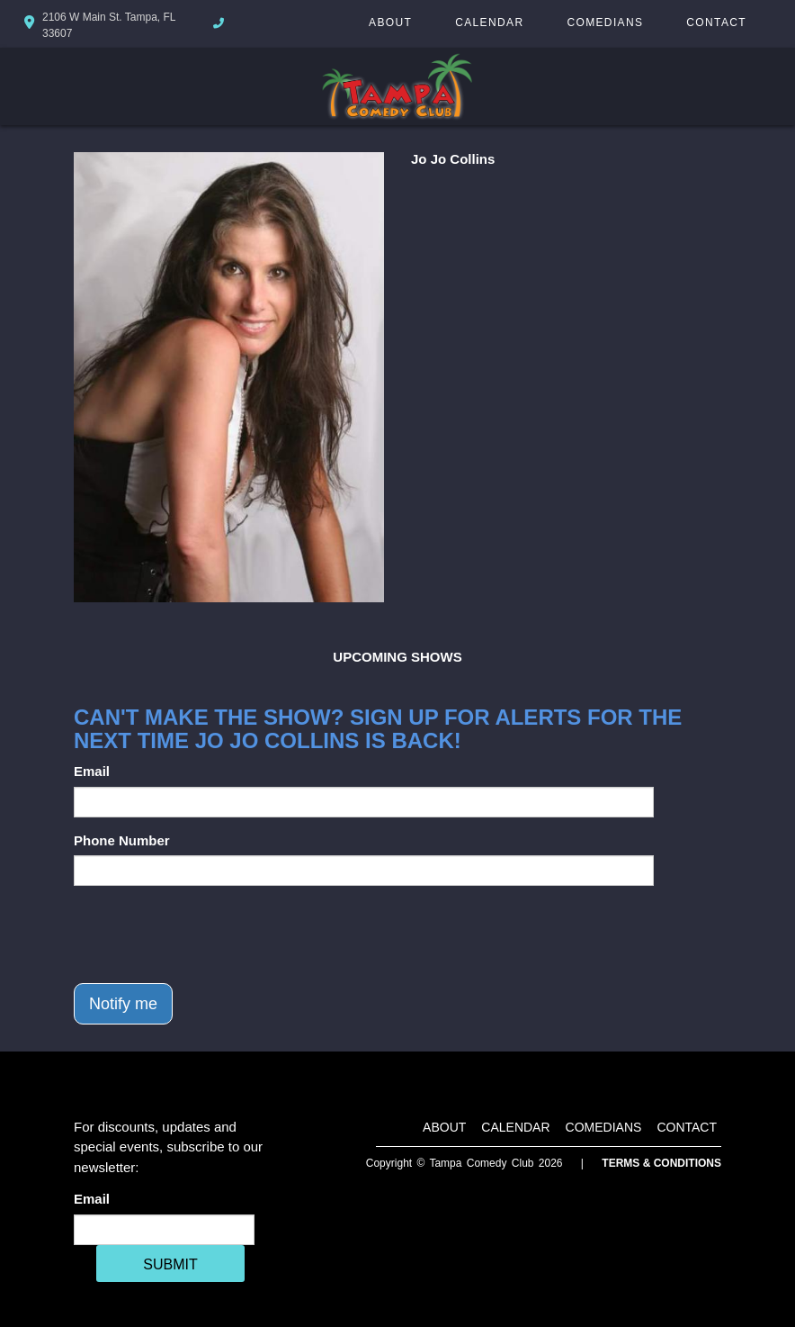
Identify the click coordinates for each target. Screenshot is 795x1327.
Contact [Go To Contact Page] (716, 22)
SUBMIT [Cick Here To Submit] (170, 1264)
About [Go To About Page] (390, 22)
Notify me (123, 1004)
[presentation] (210, 934)
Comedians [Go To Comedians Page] (605, 22)
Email (92, 771)
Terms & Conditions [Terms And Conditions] (661, 1163)
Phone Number (122, 840)
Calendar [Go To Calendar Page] (489, 22)
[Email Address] (164, 1229)
